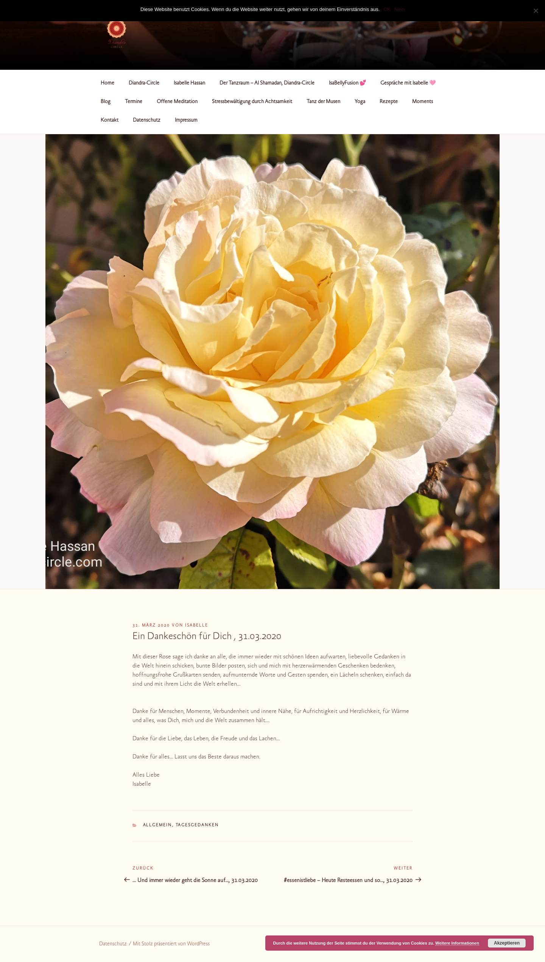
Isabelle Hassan (189, 83)
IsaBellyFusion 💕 (347, 83)
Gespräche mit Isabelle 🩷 (408, 83)
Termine (133, 102)
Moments (422, 102)
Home (107, 83)
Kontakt (109, 120)
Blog (106, 102)
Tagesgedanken (197, 825)
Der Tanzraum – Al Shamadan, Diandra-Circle (267, 83)
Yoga (360, 102)
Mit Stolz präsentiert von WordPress (171, 944)
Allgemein (157, 825)
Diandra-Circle (144, 83)
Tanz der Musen (323, 102)
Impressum (186, 120)
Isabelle (196, 626)
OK (387, 9)
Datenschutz (146, 120)
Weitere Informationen (457, 943)
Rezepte (389, 102)
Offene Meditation (177, 102)
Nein (399, 9)
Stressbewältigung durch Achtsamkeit (252, 102)
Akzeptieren (507, 943)
